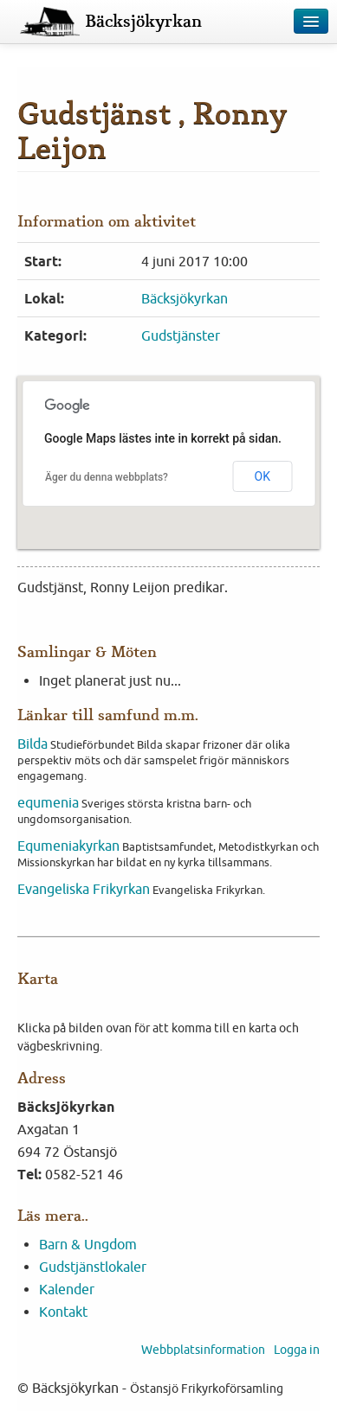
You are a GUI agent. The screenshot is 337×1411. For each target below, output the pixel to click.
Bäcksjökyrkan (143, 21)
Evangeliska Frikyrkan (83, 889)
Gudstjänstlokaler (92, 1266)
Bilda (32, 743)
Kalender (66, 1289)
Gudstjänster (180, 335)
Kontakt (63, 1311)
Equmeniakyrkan (68, 845)
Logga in (297, 1350)
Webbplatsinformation (203, 1350)
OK (262, 476)
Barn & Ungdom (88, 1244)
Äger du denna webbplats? (106, 477)
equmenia (48, 802)
